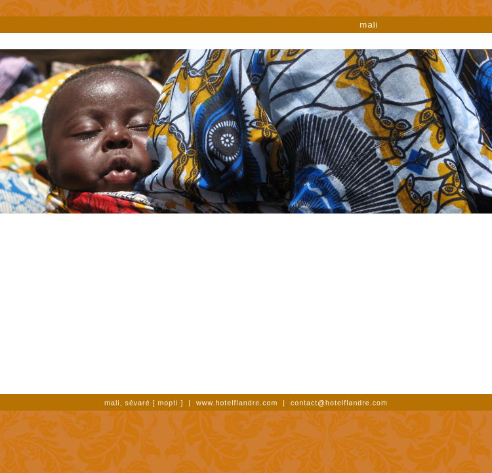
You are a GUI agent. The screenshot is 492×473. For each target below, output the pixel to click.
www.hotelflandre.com (236, 403)
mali (368, 25)
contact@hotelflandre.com (339, 403)
